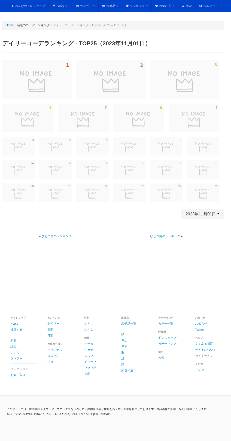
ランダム (16, 358)
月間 (50, 335)
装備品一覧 (128, 323)
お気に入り (164, 6)
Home (10, 25)
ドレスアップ (167, 337)
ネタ (50, 361)
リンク (199, 370)
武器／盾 (127, 370)
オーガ (88, 343)
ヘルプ (207, 6)
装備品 (110, 6)
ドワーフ (90, 361)
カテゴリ (85, 6)
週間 (50, 329)
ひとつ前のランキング (165, 236)
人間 (87, 374)
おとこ (88, 323)
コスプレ (53, 355)
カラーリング (167, 343)
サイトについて (205, 349)
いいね (14, 352)
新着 (13, 340)
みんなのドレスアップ (28, 6)
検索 (186, 6)
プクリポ (90, 368)
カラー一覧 (165, 323)
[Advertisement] (115, 275)
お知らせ (201, 323)
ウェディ (90, 349)
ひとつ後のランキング (57, 236)
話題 (13, 346)
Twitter (199, 329)
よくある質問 (204, 343)
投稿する (60, 6)
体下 (124, 346)
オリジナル (54, 349)
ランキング (136, 6)
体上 (124, 340)
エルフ (88, 355)
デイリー (53, 323)
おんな (88, 329)
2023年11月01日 (202, 214)
